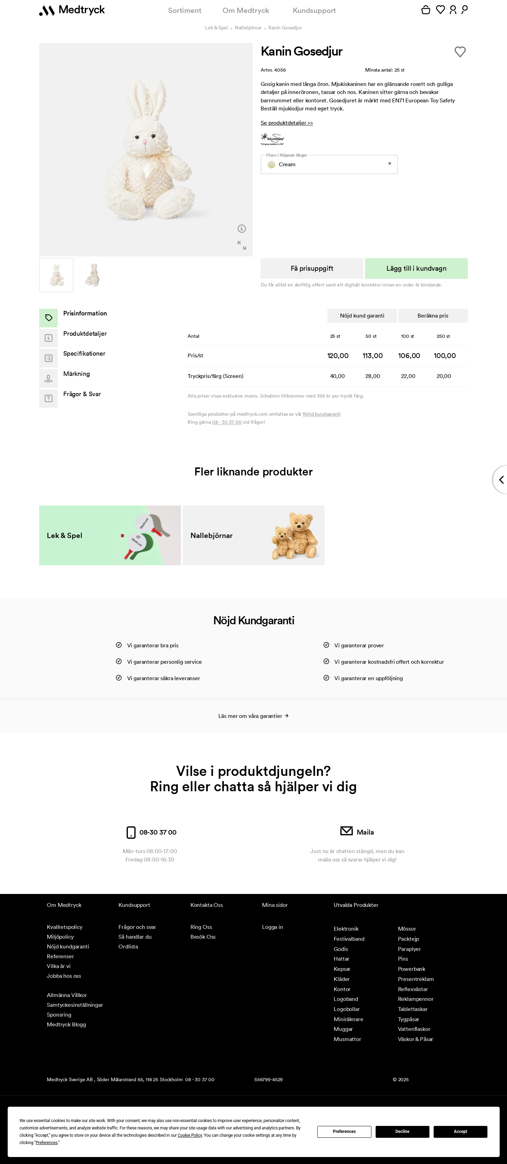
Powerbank (412, 968)
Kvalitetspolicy (64, 926)
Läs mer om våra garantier (253, 715)
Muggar (343, 1028)
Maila (357, 832)
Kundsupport (314, 10)
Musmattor (347, 1038)
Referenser (60, 956)
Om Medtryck (246, 10)
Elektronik (346, 928)
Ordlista (128, 946)
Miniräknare (348, 1019)
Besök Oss (203, 936)
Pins (403, 958)
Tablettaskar (413, 1008)
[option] (146, 149)
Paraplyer (409, 948)
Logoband (346, 998)
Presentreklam (416, 978)
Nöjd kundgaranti (321, 414)
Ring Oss (201, 926)
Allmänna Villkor (67, 994)
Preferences (344, 1131)
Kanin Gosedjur (285, 28)
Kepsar (342, 968)
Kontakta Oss (206, 904)
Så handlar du (134, 936)
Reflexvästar (413, 988)
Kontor (342, 988)
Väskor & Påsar (416, 1038)
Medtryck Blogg (66, 1024)
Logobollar (347, 1008)
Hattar (341, 958)
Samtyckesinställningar (75, 1004)
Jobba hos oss (64, 975)
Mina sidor (275, 904)
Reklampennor (416, 998)
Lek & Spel (216, 28)
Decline (403, 1131)
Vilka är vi (58, 965)
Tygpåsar (409, 1019)
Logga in (272, 926)
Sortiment (185, 10)
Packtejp (408, 938)
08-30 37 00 (149, 832)
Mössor (407, 928)
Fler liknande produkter (253, 471)
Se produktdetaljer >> (287, 122)
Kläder (342, 978)
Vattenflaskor (414, 1028)
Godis (341, 948)
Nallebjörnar (248, 28)
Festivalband (349, 938)
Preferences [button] (46, 1142)
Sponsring (59, 1014)
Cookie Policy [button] (190, 1135)
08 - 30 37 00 (226, 422)
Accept (460, 1131)
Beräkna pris (433, 315)
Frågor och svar (137, 926)
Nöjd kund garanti (362, 315)
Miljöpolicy (60, 936)
